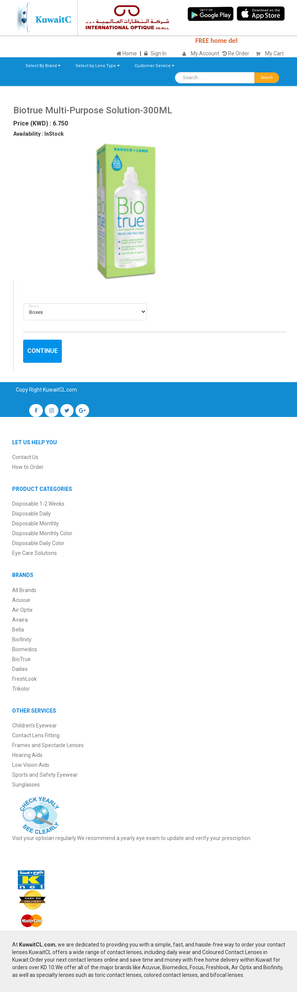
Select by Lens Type (97, 65)
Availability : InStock (38, 134)
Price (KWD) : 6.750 (40, 123)
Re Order (235, 53)
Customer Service (154, 65)
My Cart (268, 53)
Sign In (159, 53)
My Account (205, 53)
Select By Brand (42, 65)
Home (126, 53)
